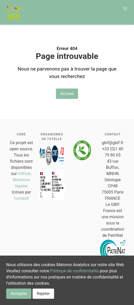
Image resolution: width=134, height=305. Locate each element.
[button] (125, 9)
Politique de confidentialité (74, 270)
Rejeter (43, 293)
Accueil (67, 93)
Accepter (19, 293)
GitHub (24, 173)
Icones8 (21, 198)
